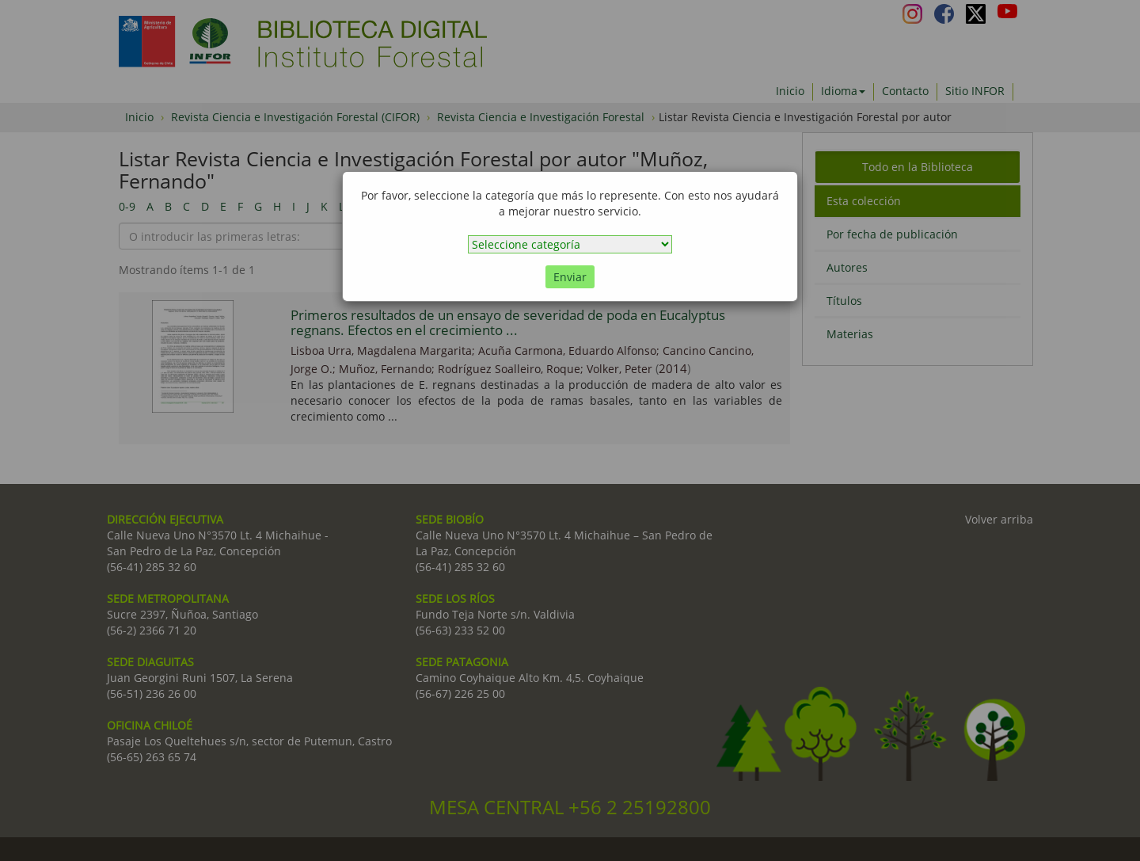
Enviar (570, 276)
